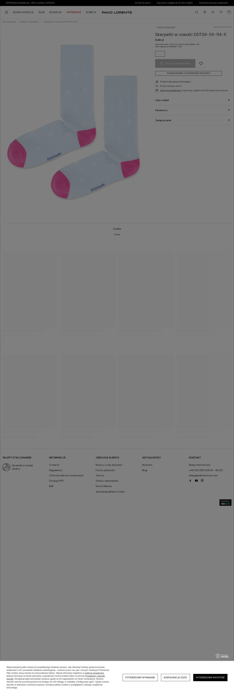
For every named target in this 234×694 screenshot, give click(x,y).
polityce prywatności (94, 673)
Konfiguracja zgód (175, 677)
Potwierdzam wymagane (140, 677)
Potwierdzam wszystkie (210, 677)
